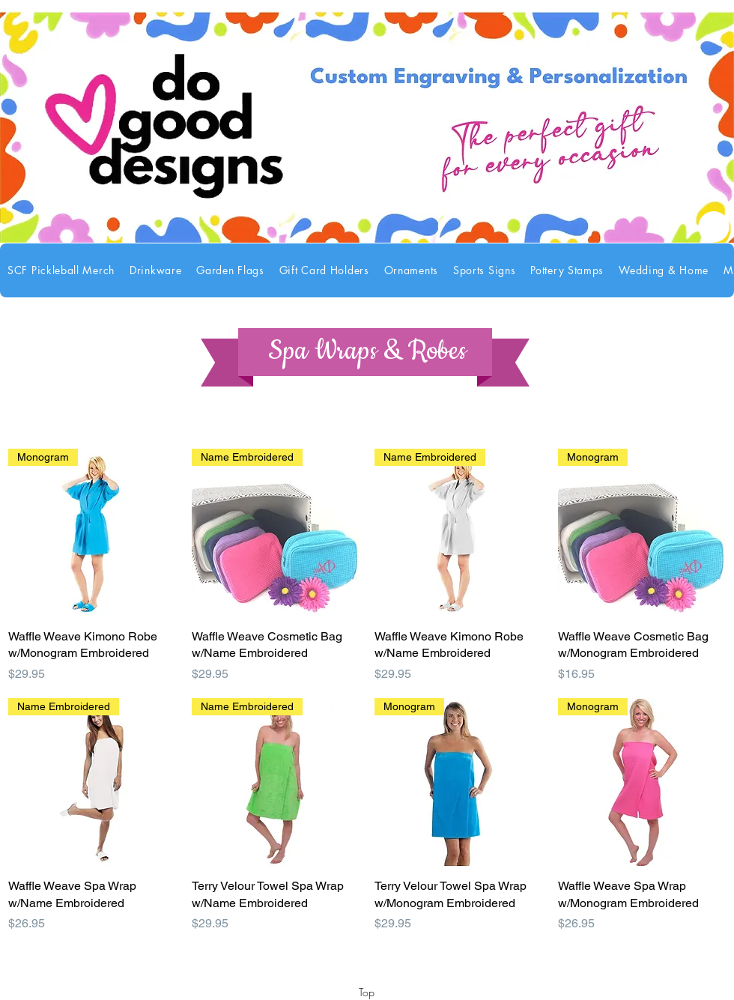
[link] (714, 227)
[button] (155, 270)
